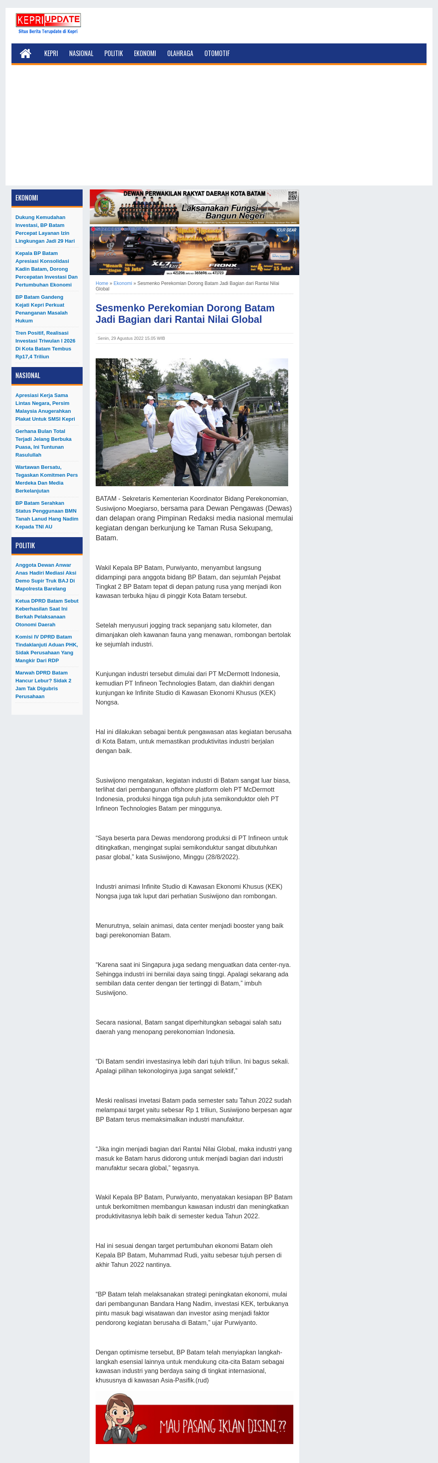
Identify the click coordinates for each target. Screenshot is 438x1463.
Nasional (81, 53)
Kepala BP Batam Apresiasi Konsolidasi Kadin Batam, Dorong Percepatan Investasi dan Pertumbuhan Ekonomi (46, 269)
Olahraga (180, 53)
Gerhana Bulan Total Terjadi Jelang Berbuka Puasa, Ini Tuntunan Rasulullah (43, 443)
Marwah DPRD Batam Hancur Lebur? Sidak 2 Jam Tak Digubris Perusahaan (43, 684)
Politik (113, 53)
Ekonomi (145, 53)
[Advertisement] (219, 130)
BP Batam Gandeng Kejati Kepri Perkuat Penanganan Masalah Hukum (41, 309)
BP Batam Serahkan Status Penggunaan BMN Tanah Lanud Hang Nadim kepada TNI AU (46, 515)
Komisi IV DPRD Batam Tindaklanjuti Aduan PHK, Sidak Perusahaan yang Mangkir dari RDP (46, 648)
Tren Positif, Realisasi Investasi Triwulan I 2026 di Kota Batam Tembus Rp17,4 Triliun (45, 345)
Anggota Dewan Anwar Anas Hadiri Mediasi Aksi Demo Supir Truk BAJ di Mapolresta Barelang (45, 577)
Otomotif (217, 53)
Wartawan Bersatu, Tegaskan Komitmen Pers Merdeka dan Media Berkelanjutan (46, 479)
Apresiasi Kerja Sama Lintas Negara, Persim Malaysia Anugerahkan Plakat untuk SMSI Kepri (45, 407)
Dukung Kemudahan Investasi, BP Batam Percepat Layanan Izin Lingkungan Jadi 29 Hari (45, 229)
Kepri (51, 53)
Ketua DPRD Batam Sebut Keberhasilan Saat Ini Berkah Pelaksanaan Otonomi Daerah (47, 613)
